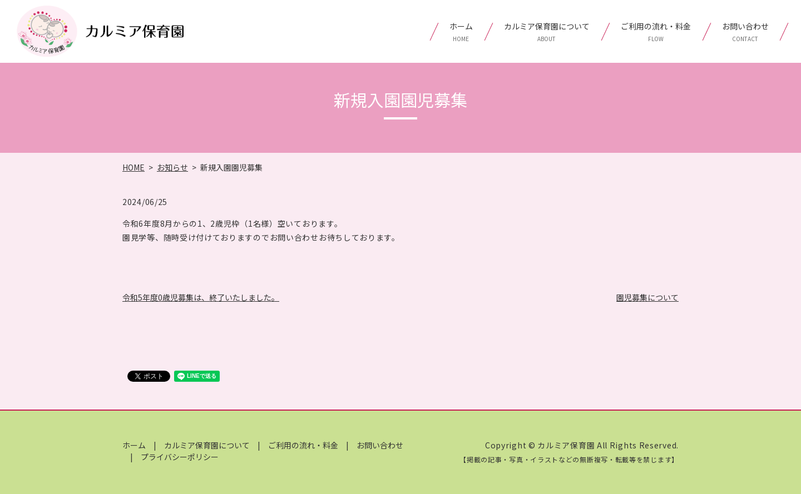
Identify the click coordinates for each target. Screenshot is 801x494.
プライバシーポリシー (180, 456)
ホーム (461, 32)
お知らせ (172, 167)
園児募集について (647, 297)
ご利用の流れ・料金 (656, 32)
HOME (133, 167)
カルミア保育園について (547, 32)
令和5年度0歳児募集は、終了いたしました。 (200, 297)
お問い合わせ (745, 32)
